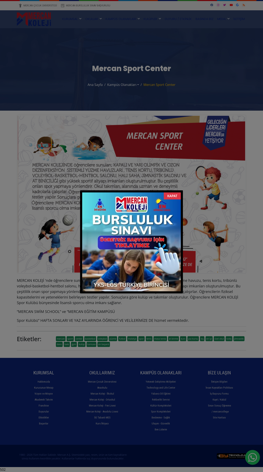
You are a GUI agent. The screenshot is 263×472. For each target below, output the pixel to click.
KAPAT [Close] (172, 196)
